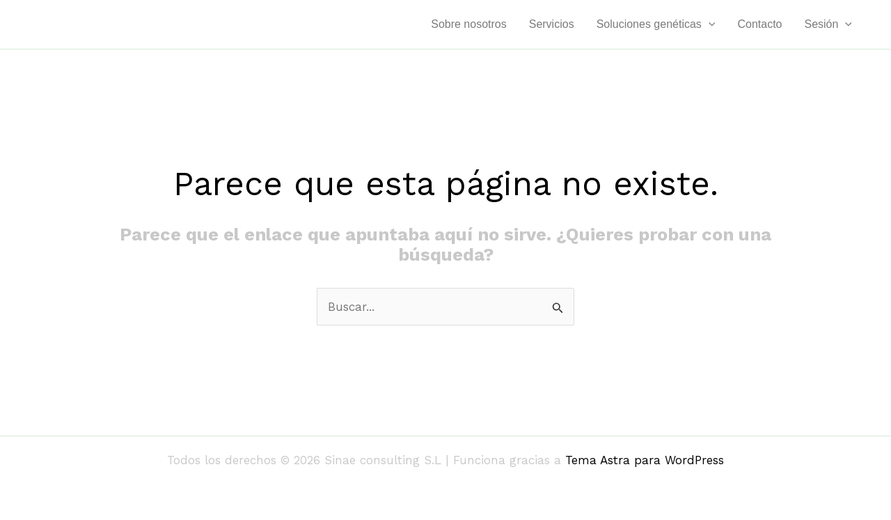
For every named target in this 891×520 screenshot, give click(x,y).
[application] (709, 24)
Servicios (551, 24)
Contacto (759, 24)
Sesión (828, 24)
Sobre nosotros (469, 24)
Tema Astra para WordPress (644, 460)
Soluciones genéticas (656, 24)
